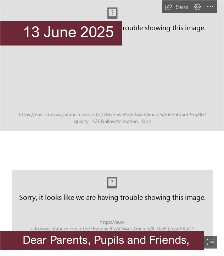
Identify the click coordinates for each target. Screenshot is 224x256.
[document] (112, 128)
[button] (176, 6)
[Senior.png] (112, 65)
